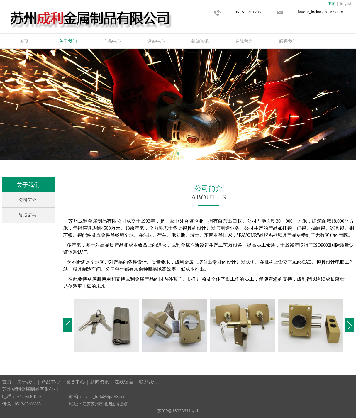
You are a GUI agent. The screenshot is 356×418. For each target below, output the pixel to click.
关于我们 (68, 41)
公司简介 (27, 200)
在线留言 (244, 41)
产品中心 (112, 41)
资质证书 (27, 215)
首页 (24, 41)
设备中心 (156, 41)
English (346, 3)
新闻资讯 (200, 41)
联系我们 (288, 41)
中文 (331, 3)
